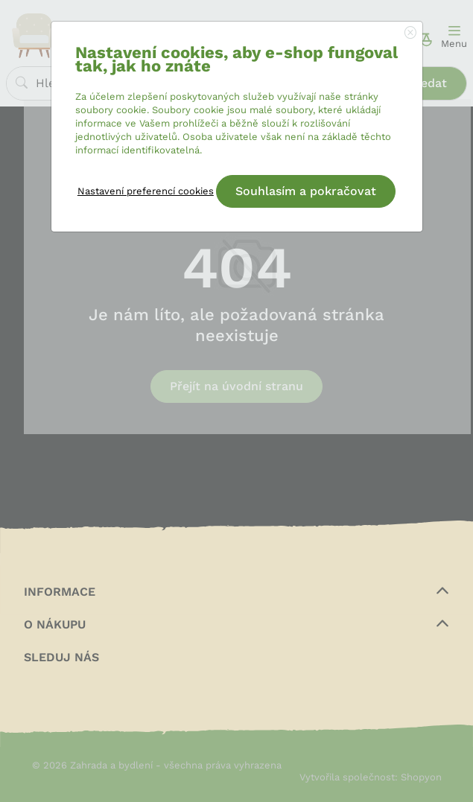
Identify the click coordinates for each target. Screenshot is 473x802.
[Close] (410, 33)
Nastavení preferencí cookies (145, 191)
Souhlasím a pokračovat (305, 191)
